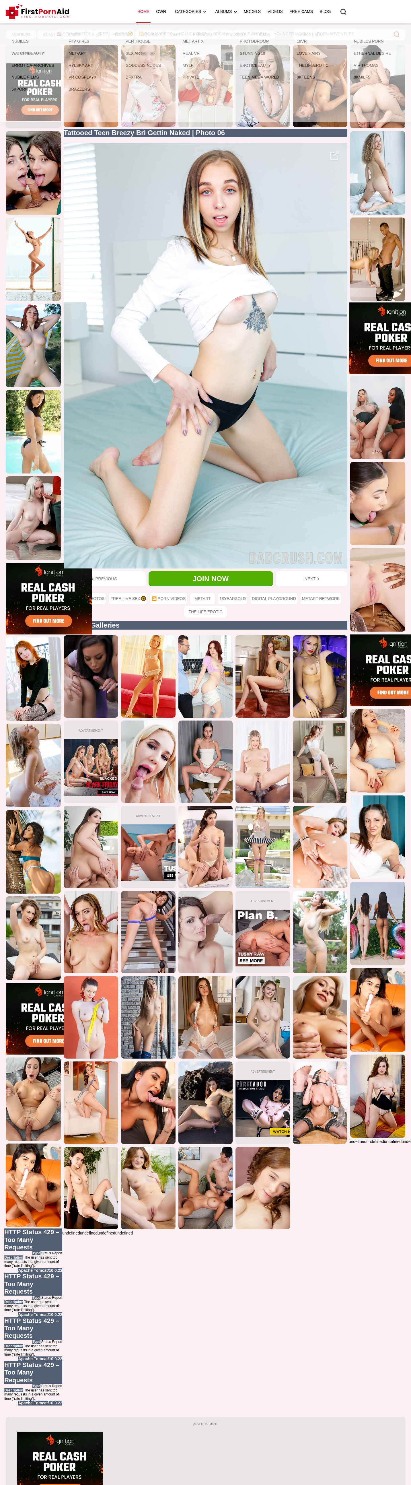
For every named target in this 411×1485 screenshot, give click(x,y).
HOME (139, 1466)
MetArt (202, 598)
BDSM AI (221, 34)
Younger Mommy (292, 34)
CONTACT (268, 1466)
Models (252, 11)
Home (143, 11)
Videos (275, 11)
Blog (325, 11)
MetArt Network (321, 598)
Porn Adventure (335, 34)
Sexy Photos (74, 34)
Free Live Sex (114, 34)
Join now (211, 579)
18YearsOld (232, 598)
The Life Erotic (205, 611)
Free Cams (301, 11)
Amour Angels (252, 34)
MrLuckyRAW (192, 34)
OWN (161, 11)
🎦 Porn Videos (155, 34)
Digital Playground (274, 598)
